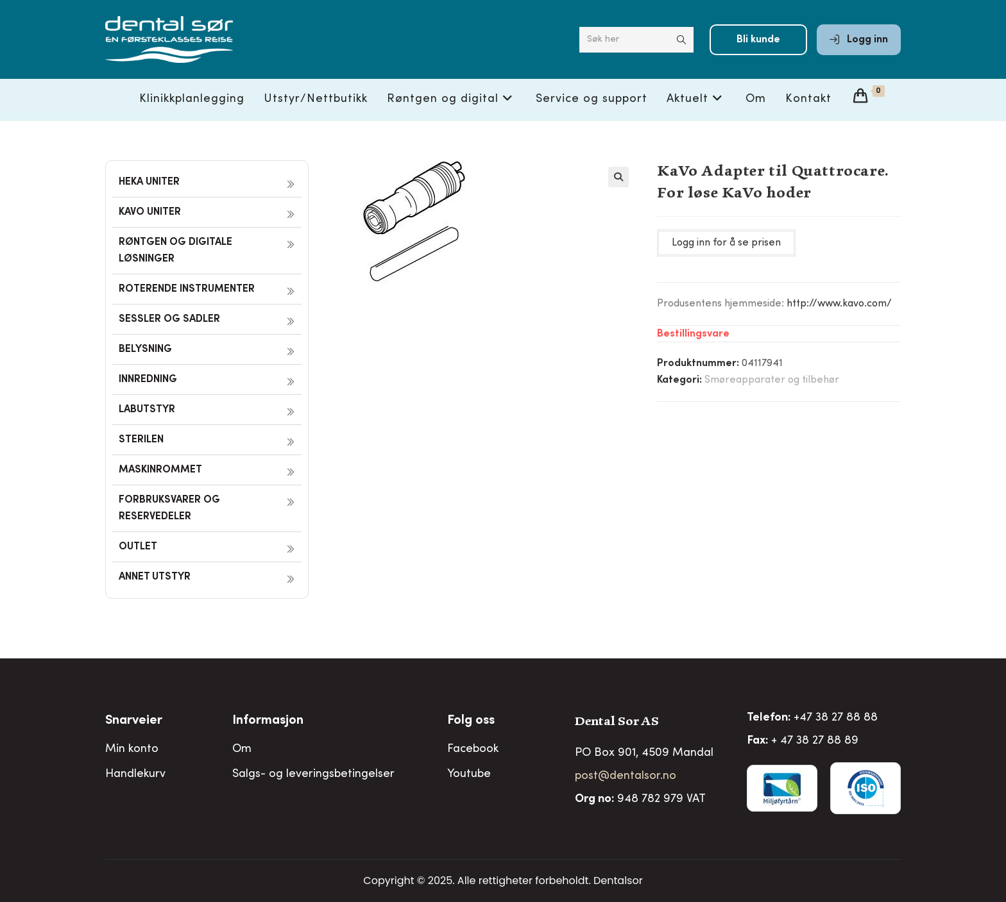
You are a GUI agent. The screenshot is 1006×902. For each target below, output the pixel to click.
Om (242, 749)
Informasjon (267, 721)
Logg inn (859, 40)
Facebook (473, 749)
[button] (618, 177)
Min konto (131, 749)
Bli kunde (758, 40)
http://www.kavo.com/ (839, 304)
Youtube (469, 774)
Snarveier (133, 721)
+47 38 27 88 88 (836, 718)
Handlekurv (135, 774)
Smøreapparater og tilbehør (771, 380)
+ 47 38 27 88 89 (814, 741)
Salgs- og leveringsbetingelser (313, 774)
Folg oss (471, 721)
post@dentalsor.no (625, 776)
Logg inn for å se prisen (726, 243)
